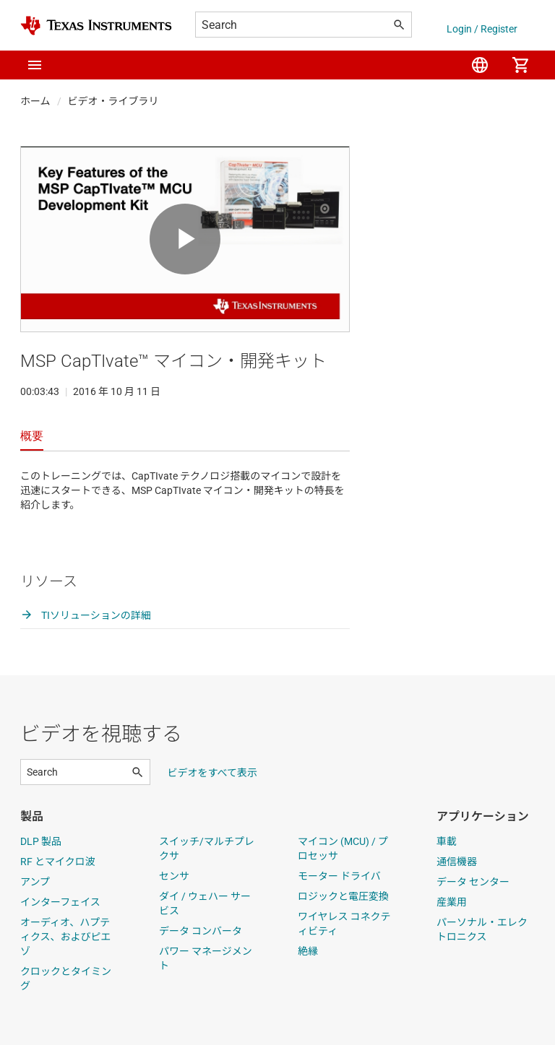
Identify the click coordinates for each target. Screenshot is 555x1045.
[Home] (96, 25)
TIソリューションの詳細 (85, 615)
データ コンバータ (200, 931)
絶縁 (308, 951)
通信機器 (456, 861)
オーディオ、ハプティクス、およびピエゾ (65, 936)
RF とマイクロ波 (57, 861)
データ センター (472, 882)
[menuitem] (480, 65)
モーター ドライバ (339, 876)
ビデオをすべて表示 (212, 773)
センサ (174, 876)
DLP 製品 (40, 841)
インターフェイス (60, 902)
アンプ (35, 882)
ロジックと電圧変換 (343, 896)
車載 (446, 841)
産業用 (451, 902)
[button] (34, 65)
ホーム (35, 101)
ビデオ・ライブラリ (113, 101)
